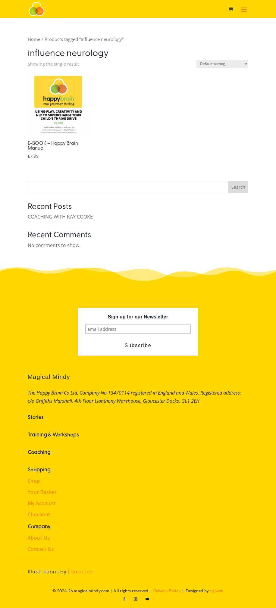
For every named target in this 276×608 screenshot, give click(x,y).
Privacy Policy (166, 590)
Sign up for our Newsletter (138, 316)
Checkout (39, 514)
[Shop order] (222, 64)
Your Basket (42, 492)
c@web (217, 590)
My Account (42, 503)
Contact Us (41, 549)
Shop (34, 481)
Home (34, 39)
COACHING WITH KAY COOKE (60, 216)
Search (238, 187)
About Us (39, 538)
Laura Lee (81, 571)
